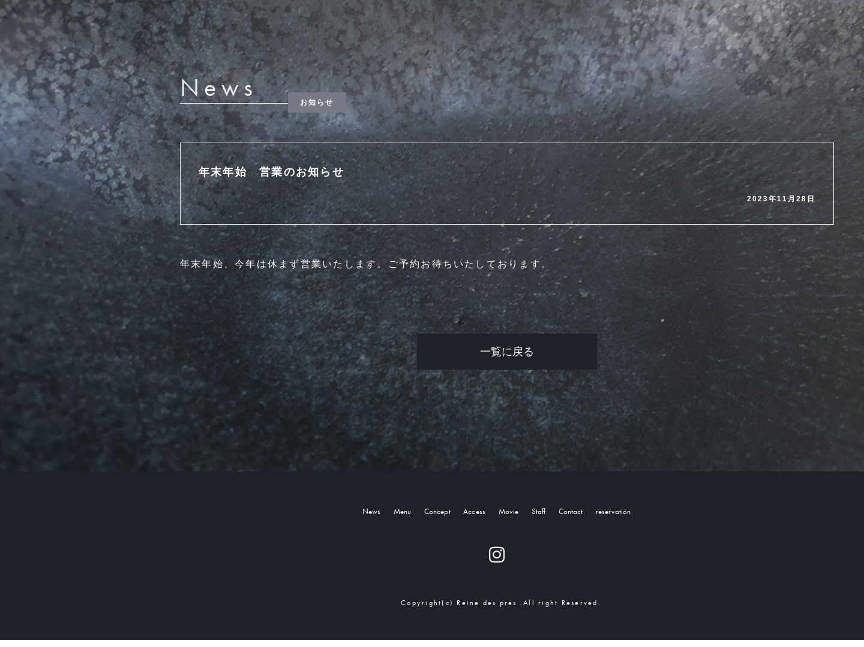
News (326, 513)
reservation (653, 513)
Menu (366, 513)
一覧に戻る (506, 352)
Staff (549, 513)
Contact (593, 513)
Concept (414, 513)
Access (464, 513)
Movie (509, 513)
